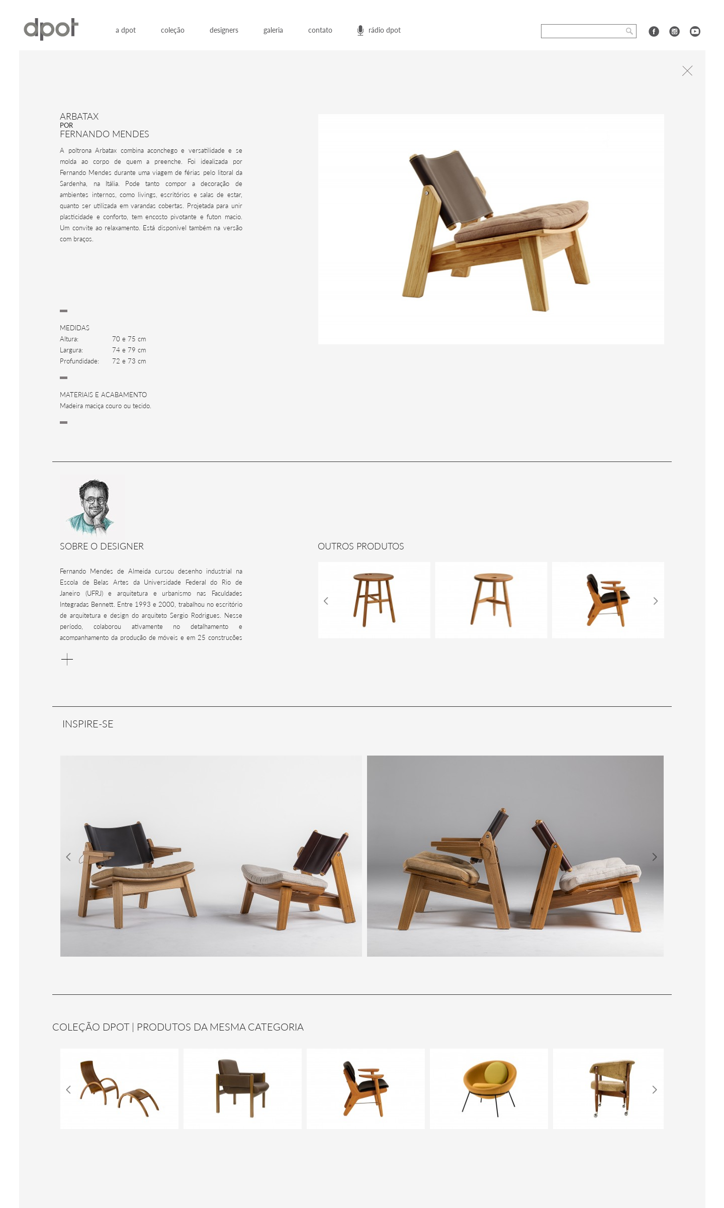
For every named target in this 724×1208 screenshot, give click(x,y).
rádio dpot (385, 30)
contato (320, 30)
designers (224, 30)
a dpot (126, 30)
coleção (173, 30)
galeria (273, 30)
